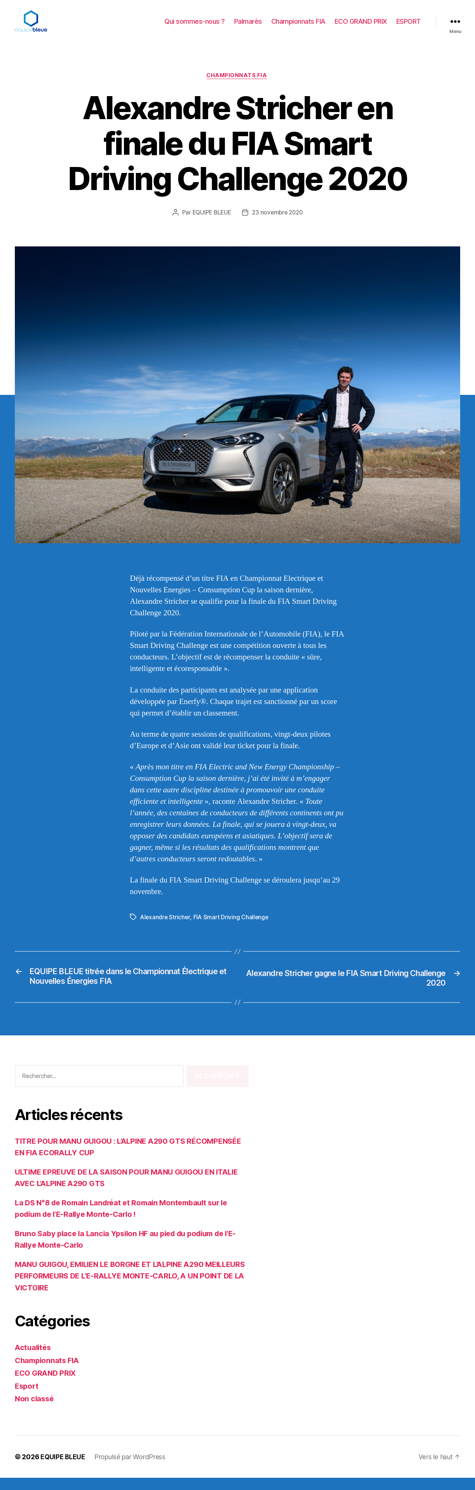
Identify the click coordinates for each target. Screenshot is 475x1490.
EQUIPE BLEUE (210, 224)
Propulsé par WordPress (130, 1469)
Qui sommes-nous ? (194, 27)
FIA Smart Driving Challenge (232, 929)
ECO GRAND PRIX (361, 27)
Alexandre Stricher (165, 929)
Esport (27, 1398)
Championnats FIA (298, 27)
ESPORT (408, 27)
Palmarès (248, 27)
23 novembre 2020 (278, 224)
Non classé (35, 1411)
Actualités (34, 1360)
